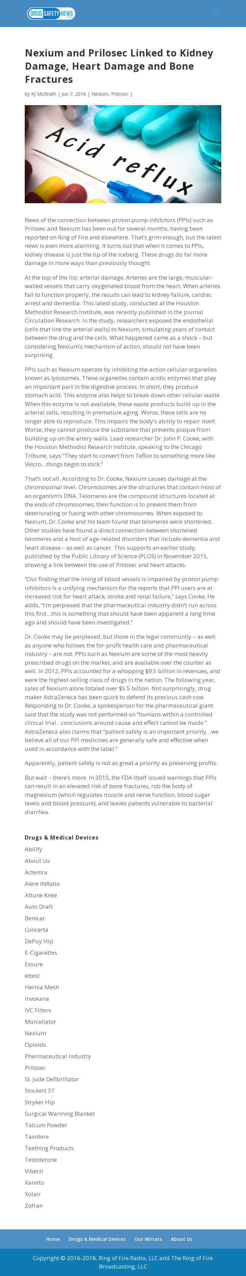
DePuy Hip (39, 941)
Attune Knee (41, 895)
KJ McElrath (43, 94)
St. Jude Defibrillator (52, 1079)
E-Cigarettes (41, 952)
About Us (37, 861)
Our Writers (148, 1239)
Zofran (34, 1205)
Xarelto (34, 1182)
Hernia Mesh (42, 987)
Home (53, 1239)
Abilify (33, 849)
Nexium (99, 94)
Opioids (35, 1044)
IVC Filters (38, 1010)
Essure (34, 964)
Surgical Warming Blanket (60, 1113)
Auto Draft (39, 907)
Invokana (37, 998)
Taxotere (37, 1136)
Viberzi (34, 1171)
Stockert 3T (40, 1090)
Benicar (35, 918)
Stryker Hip (40, 1102)
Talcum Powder (46, 1125)
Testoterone (41, 1159)
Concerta (36, 930)
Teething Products (49, 1148)
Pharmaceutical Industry (58, 1056)
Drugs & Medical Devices (97, 1239)
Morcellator (40, 1021)
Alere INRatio (42, 884)
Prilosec (119, 94)
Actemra (36, 872)
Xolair (33, 1194)
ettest (32, 975)
